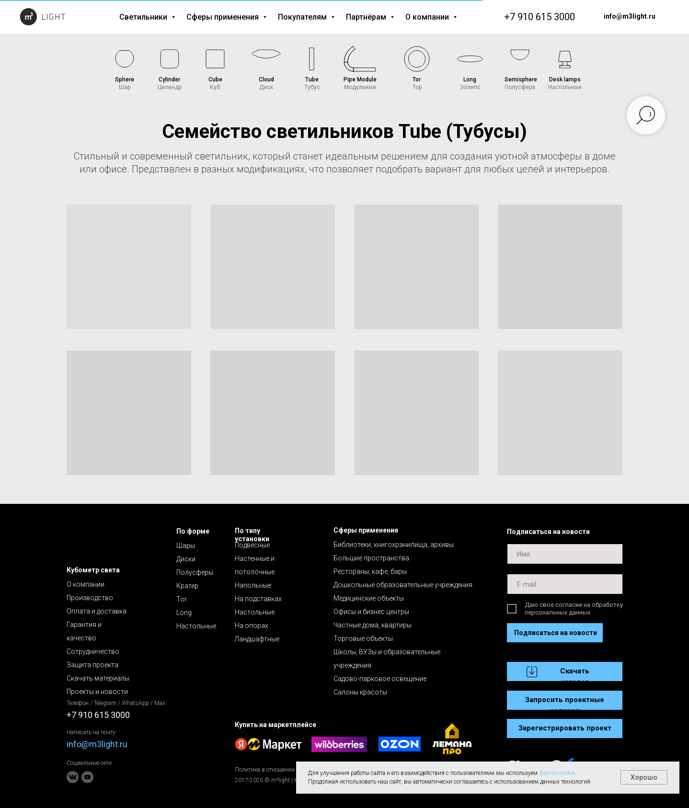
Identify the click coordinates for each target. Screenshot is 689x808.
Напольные (253, 585)
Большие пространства (371, 558)
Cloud (266, 79)
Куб (215, 87)
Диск (266, 87)
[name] (565, 554)
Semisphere (521, 79)
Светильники (144, 17)
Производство (90, 598)
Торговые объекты (363, 638)
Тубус (312, 87)
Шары (185, 545)
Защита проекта (92, 665)
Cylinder (169, 79)
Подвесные (252, 545)
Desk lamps (565, 79)
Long (469, 79)
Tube (312, 79)
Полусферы (194, 572)
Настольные (565, 87)
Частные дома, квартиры (372, 625)
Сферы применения (223, 17)
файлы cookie (556, 773)
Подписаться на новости (555, 633)
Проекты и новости (97, 691)
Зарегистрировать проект (564, 728)
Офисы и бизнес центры (371, 611)
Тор (417, 87)
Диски (185, 559)
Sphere (124, 79)
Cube (215, 79)
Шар (124, 87)
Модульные (360, 87)
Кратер (187, 586)
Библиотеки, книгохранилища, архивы (393, 544)
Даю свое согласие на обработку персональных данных (574, 608)
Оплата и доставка (96, 611)
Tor (417, 79)
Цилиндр (170, 87)
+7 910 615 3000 (539, 17)
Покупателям (303, 17)
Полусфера (520, 87)
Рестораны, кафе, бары (370, 571)
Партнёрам (367, 17)
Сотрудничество (93, 651)
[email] (565, 584)
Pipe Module (360, 79)
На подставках (258, 599)
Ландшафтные (257, 639)
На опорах (251, 625)
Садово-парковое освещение (379, 679)
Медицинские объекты (368, 598)
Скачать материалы (98, 678)
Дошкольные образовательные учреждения (402, 585)
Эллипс (470, 87)
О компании (428, 17)
